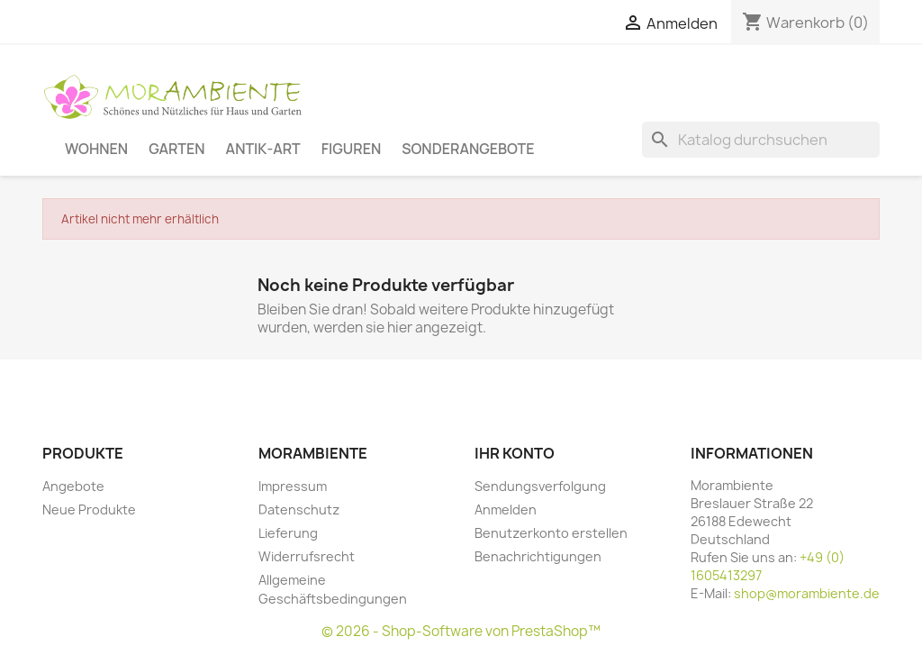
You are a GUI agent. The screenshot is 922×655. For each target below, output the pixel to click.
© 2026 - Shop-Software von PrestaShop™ (461, 631)
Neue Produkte (89, 509)
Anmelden (506, 509)
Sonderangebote (468, 148)
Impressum (292, 486)
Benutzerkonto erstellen (551, 532)
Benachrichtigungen (538, 556)
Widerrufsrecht (306, 556)
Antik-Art (263, 148)
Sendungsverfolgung (540, 486)
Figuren (351, 148)
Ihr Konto (515, 453)
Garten (176, 148)
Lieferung (288, 532)
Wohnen (96, 148)
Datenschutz (298, 509)
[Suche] (761, 140)
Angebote (73, 486)
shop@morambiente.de (807, 593)
